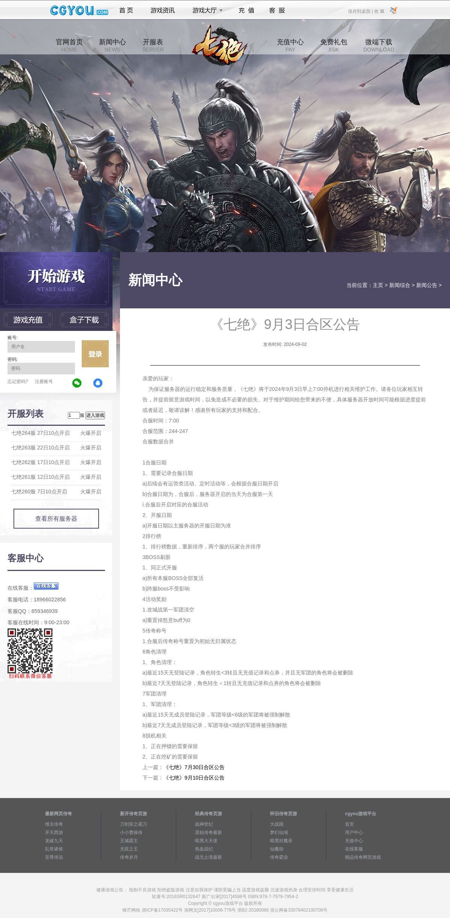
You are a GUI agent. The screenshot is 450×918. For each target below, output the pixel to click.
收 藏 (379, 11)
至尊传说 (54, 857)
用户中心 (354, 832)
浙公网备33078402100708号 (298, 910)
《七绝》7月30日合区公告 (194, 767)
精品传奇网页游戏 (363, 857)
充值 (246, 10)
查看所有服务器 (56, 518)
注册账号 (44, 381)
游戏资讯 (163, 10)
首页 (126, 10)
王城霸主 (129, 840)
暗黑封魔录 (281, 840)
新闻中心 (112, 45)
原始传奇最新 (208, 832)
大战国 (277, 824)
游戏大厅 (205, 10)
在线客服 (354, 849)
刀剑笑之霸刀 (133, 824)
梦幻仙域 (279, 832)
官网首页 (69, 45)
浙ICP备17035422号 (162, 910)
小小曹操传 (131, 832)
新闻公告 (426, 285)
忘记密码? (18, 381)
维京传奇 (54, 824)
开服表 (153, 45)
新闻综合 (399, 285)
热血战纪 (204, 849)
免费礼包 (333, 45)
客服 (277, 10)
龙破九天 (54, 840)
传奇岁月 (129, 857)
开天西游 (54, 832)
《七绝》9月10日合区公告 (194, 778)
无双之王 (129, 849)
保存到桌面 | (360, 11)
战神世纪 (204, 824)
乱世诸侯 (54, 849)
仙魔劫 (277, 849)
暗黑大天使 (206, 840)
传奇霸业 (279, 857)
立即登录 (95, 353)
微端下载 (378, 45)
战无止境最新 (208, 857)
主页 (378, 285)
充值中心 (290, 45)
